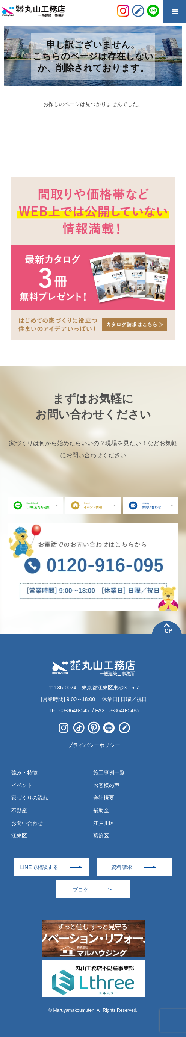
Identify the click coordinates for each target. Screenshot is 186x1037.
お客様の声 (106, 785)
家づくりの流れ (29, 798)
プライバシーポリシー (94, 745)
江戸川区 (103, 823)
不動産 (19, 810)
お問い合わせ (27, 823)
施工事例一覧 (109, 772)
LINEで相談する (39, 867)
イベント (21, 785)
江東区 (19, 836)
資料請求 (121, 867)
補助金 (101, 810)
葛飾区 (101, 836)
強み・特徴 (24, 772)
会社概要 (103, 798)
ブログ (80, 890)
